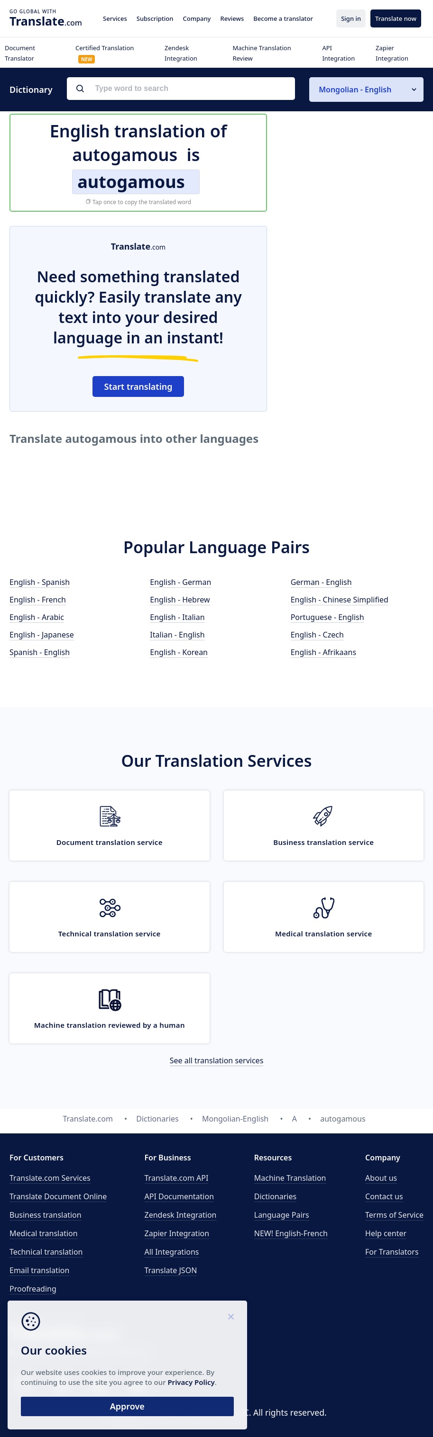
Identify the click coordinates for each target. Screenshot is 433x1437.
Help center (385, 1233)
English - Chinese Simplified (339, 599)
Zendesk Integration (181, 1215)
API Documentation (179, 1196)
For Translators (392, 1252)
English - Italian (177, 617)
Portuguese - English (327, 617)
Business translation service (323, 842)
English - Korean (179, 652)
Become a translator (283, 18)
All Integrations (172, 1252)
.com (45, 21)
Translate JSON (171, 1270)
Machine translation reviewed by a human (109, 1025)
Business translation (45, 1215)
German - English (321, 582)
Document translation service (109, 842)
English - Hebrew (180, 599)
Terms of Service (394, 1215)
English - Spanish (39, 582)
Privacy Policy (91, 1379)
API (177, 1178)
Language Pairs (281, 1215)
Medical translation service (323, 933)
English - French (37, 599)
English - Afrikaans (323, 652)
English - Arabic (36, 617)
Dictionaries (275, 1196)
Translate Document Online (58, 1196)
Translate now (395, 18)
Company (197, 18)
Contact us (384, 1196)
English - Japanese (41, 634)
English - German (180, 582)
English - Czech (317, 634)
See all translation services (217, 1060)
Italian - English (177, 634)
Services (115, 18)
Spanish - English (39, 652)
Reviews (232, 18)
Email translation (39, 1270)
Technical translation (46, 1252)
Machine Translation (290, 1178)
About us (381, 1178)
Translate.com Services (50, 1178)
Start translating (138, 386)
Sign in (351, 18)
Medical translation (43, 1233)
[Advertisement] (352, 285)
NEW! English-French (291, 1233)
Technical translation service (109, 933)
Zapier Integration (177, 1233)
